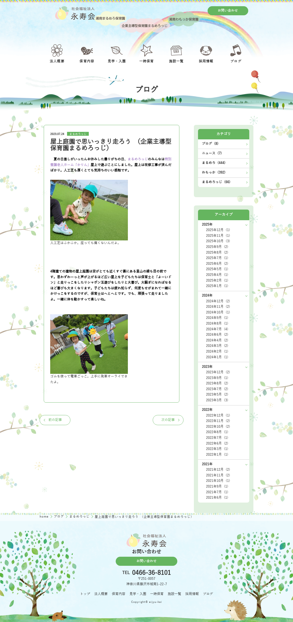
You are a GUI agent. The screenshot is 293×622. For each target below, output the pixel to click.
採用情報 (192, 594)
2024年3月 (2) (217, 346)
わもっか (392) (213, 172)
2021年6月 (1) (217, 497)
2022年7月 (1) (217, 438)
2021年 (207, 464)
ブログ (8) (210, 144)
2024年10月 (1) (218, 312)
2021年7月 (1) (217, 492)
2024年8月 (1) (217, 323)
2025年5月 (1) (217, 269)
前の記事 (55, 420)
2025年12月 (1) (218, 230)
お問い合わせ (228, 10)
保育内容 (118, 594)
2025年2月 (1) (217, 280)
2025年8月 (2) (217, 252)
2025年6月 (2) (217, 264)
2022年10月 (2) (218, 426)
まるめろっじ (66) (216, 182)
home (45, 516)
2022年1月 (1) (217, 454)
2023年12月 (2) (218, 372)
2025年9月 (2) (217, 247)
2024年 (207, 295)
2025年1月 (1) (217, 286)
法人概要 (101, 594)
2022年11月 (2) (218, 421)
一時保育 (157, 594)
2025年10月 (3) (218, 241)
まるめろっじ (77, 133)
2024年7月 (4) (217, 329)
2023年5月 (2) (217, 394)
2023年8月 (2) (217, 383)
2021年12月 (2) (218, 469)
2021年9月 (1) (217, 486)
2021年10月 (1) (218, 481)
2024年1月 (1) (217, 357)
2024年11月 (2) (218, 307)
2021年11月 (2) (218, 475)
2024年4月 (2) (217, 340)
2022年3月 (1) (217, 449)
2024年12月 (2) (218, 301)
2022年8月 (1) (217, 432)
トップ (85, 594)
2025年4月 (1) (217, 275)
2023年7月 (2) (217, 389)
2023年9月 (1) (217, 378)
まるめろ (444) (213, 163)
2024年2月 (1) (217, 351)
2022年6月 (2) (217, 443)
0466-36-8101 (151, 573)
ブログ (59, 516)
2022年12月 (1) (218, 415)
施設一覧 (174, 594)
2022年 (207, 410)
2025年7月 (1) (217, 258)
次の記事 (168, 420)
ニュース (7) (212, 153)
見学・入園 (137, 594)
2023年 (207, 367)
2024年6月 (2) (217, 335)
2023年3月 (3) (217, 400)
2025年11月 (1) (218, 236)
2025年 (207, 224)
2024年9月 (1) (217, 318)
